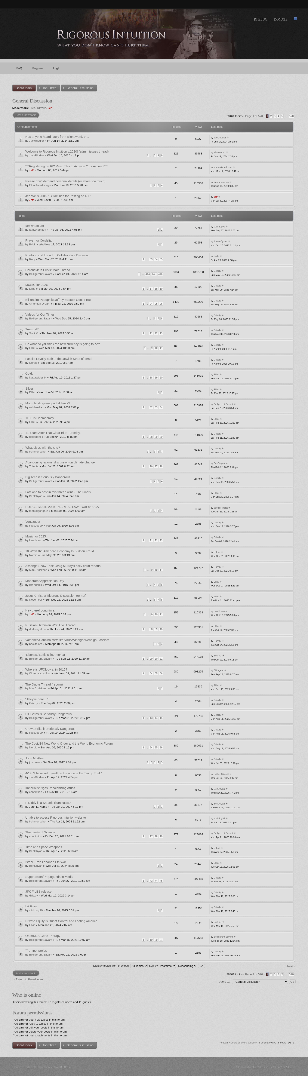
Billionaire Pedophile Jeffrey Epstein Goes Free (58, 299)
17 (151, 288)
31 (161, 658)
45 (161, 880)
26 (161, 747)
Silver (29, 388)
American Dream (39, 303)
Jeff (50, 108)
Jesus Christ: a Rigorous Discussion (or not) (55, 595)
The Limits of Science (40, 832)
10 (156, 348)
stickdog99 (219, 226)
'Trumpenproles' (36, 950)
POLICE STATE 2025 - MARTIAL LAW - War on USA (62, 507)
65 (156, 673)
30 (161, 436)
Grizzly (217, 271)
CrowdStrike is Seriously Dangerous (50, 728)
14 (156, 718)
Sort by (162, 965)
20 (161, 377)
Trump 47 (32, 329)
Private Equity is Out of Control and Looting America (61, 921)
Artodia (289, 1067)
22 (156, 540)
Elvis (33, 108)
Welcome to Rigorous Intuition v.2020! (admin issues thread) (67, 151)
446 (160, 274)
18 (156, 288)
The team (223, 1042)
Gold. (29, 373)
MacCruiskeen (38, 569)
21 (151, 540)
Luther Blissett (221, 774)
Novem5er (35, 599)
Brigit (32, 244)
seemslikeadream (223, 167)
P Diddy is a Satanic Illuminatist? (48, 802)
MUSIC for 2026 (36, 284)
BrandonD (35, 584)
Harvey (217, 566)
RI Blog (260, 19)
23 (161, 540)
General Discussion (32, 101)
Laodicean (35, 540)
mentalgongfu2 (38, 510)
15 (161, 718)
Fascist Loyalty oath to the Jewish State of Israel (58, 359)
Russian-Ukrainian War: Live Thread (50, 625)
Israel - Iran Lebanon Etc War (45, 862)
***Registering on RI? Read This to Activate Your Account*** (66, 166)
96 (161, 303)
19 (161, 288)
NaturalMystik (37, 377)
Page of (254, 116)
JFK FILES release (38, 891)
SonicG (33, 333)
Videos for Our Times (40, 314)
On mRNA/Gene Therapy (43, 936)
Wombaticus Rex (39, 673)
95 (156, 303)
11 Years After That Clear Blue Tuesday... (53, 433)
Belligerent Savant (40, 274)
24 (151, 747)
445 (154, 274)
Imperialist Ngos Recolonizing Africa (50, 788)
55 (161, 259)
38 (151, 629)
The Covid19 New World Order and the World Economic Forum (69, 743)
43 (151, 880)
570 (291, 116)
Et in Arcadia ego (39, 185)
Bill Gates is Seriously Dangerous (48, 714)
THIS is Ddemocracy (39, 418)
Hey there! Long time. (40, 610)
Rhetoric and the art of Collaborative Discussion (58, 255)
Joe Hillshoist (221, 507)
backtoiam (35, 644)
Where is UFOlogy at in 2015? (46, 669)
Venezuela (32, 521)
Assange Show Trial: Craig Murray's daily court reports (63, 566)
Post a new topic (26, 115)
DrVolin (41, 108)
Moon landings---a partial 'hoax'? (48, 403)
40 (161, 629)
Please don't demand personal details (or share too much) (65, 181)
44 (156, 880)
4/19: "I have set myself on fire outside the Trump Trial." (63, 773)
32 (151, 407)
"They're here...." (37, 699)
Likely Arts (257, 1067)
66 (161, 673)
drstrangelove (37, 629)
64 (151, 673)
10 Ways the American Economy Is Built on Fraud (59, 551)
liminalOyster (221, 241)
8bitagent (35, 436)
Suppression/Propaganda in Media (49, 877)
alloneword (219, 152)
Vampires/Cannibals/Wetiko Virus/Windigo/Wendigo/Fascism (67, 640)
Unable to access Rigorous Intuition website (55, 817)
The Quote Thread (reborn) (44, 684)
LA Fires (31, 906)
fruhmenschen (221, 182)
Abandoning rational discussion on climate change (60, 462)
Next (290, 966)
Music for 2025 (35, 536)
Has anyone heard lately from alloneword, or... (57, 136)
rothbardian (36, 407)
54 (156, 259)
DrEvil (217, 552)
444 (147, 274)
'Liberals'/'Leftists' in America (45, 654)
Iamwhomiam (34, 225)
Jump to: (224, 981)
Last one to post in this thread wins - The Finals (58, 492)
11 (151, 333)
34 (161, 407)
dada (216, 256)
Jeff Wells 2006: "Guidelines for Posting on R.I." (58, 196)
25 (156, 747)
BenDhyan (219, 463)
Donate (280, 19)
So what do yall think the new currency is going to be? (62, 344)
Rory (32, 259)
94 (151, 303)
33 (156, 407)
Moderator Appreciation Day (44, 581)
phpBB (30, 1067)
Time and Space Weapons (43, 847)
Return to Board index (29, 979)
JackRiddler (36, 140)
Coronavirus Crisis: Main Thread (47, 270)
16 (151, 466)
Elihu (32, 288)
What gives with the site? (42, 447)
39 (156, 629)
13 (161, 333)
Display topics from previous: (120, 965)
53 (151, 259)
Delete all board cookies (243, 1042)
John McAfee (34, 758)
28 (151, 436)
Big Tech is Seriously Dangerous (47, 477)
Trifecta (33, 466)
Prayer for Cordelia (38, 240)
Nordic (33, 362)
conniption (35, 792)
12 (156, 333)
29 (156, 436)
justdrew (34, 762)
